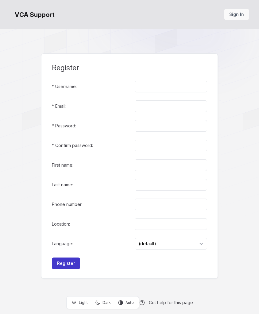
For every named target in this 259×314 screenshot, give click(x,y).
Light (80, 302)
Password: (65, 125)
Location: (61, 224)
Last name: (62, 184)
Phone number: (67, 204)
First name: (62, 165)
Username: (66, 86)
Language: (62, 243)
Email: (60, 106)
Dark (103, 302)
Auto (126, 302)
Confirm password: (74, 145)
